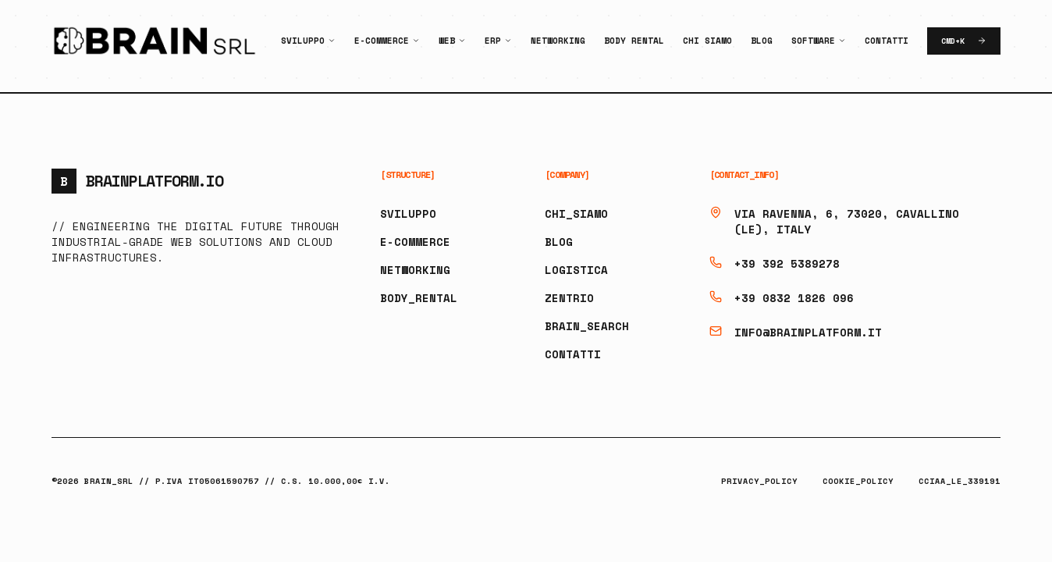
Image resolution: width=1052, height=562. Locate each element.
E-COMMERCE (415, 241)
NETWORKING (415, 269)
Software (813, 40)
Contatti (886, 40)
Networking (558, 40)
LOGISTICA (576, 269)
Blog (762, 40)
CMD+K (963, 41)
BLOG (559, 241)
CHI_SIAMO (576, 213)
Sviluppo (303, 40)
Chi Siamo (707, 40)
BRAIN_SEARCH (587, 326)
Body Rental (634, 40)
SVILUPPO (408, 213)
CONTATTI (573, 354)
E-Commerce (381, 40)
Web (447, 40)
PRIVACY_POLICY (759, 481)
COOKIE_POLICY (858, 481)
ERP (493, 40)
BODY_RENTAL (418, 298)
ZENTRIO (569, 298)
